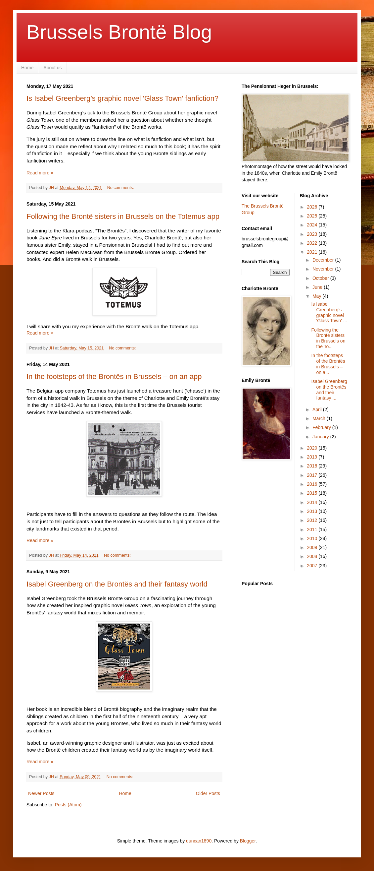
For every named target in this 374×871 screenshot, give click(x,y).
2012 (312, 520)
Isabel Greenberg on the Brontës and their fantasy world (117, 584)
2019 (312, 457)
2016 (312, 484)
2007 (312, 565)
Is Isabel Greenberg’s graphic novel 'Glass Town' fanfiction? (122, 98)
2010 (312, 538)
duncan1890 (198, 840)
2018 (312, 465)
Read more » (39, 172)
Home (27, 67)
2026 (312, 207)
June (318, 287)
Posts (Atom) (68, 804)
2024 (312, 224)
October (321, 278)
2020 (312, 448)
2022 (312, 243)
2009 (312, 547)
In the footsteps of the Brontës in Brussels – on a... (328, 364)
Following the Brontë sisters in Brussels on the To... (328, 338)
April (317, 409)
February (322, 427)
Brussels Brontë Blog (119, 32)
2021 (312, 252)
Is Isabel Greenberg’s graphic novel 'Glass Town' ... (329, 312)
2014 (312, 502)
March (319, 418)
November (323, 269)
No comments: (121, 187)
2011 (312, 529)
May (317, 296)
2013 (312, 511)
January (321, 436)
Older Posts (208, 793)
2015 (312, 493)
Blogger (248, 840)
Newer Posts (41, 793)
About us (52, 67)
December (323, 260)
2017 (312, 475)
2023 (312, 234)
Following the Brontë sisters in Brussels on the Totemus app (122, 216)
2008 (312, 556)
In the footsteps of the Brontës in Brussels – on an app (114, 376)
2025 (312, 215)
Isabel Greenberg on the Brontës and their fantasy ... (329, 390)
